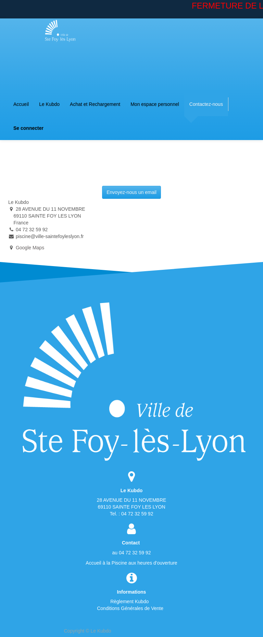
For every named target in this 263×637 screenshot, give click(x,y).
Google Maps (30, 247)
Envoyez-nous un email (131, 192)
